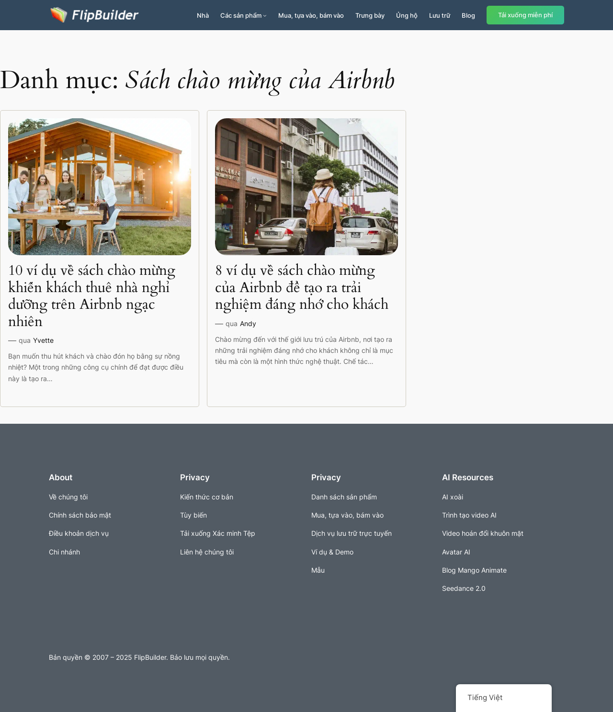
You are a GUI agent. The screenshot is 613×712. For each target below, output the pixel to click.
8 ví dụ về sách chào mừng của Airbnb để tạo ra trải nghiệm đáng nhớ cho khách (301, 288)
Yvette (43, 340)
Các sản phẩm (240, 15)
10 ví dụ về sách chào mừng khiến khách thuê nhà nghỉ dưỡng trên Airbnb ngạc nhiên (91, 296)
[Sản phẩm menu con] (265, 15)
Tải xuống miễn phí (525, 15)
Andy (248, 323)
